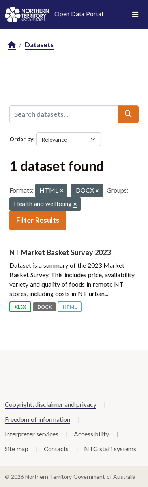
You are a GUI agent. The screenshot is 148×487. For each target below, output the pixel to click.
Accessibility (91, 433)
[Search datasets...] (63, 114)
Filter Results (38, 220)
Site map (16, 448)
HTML (70, 307)
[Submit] (128, 114)
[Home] (12, 45)
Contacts (56, 448)
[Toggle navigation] (135, 14)
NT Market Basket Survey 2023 (60, 252)
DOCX (44, 307)
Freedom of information (37, 419)
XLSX (20, 307)
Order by (21, 138)
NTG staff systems (110, 448)
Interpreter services (31, 433)
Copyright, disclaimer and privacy (50, 404)
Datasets (39, 44)
